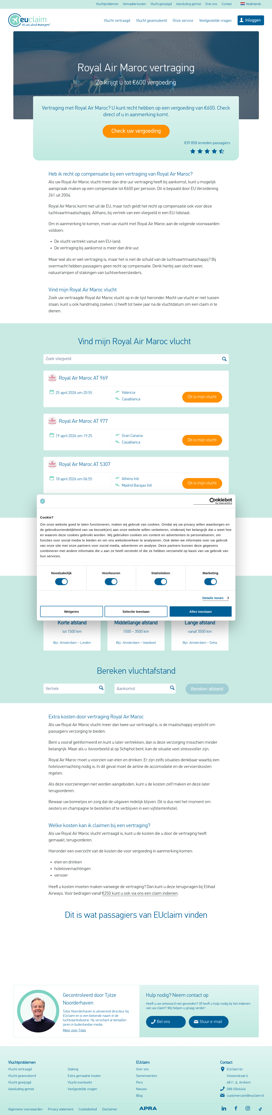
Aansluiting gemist (188, 4)
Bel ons (160, 1021)
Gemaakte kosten (134, 4)
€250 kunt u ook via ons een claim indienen (140, 893)
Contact (227, 4)
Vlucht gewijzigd (161, 4)
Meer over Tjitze (74, 1030)
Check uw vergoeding (136, 131)
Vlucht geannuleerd (151, 21)
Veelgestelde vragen (215, 21)
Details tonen (213, 598)
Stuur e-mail (208, 1021)
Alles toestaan (200, 611)
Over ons (211, 4)
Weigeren (71, 611)
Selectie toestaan (136, 611)
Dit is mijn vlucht (202, 397)
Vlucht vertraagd (117, 21)
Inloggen (253, 20)
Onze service (183, 21)
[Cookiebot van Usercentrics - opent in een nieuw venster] (212, 501)
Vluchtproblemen (107, 4)
